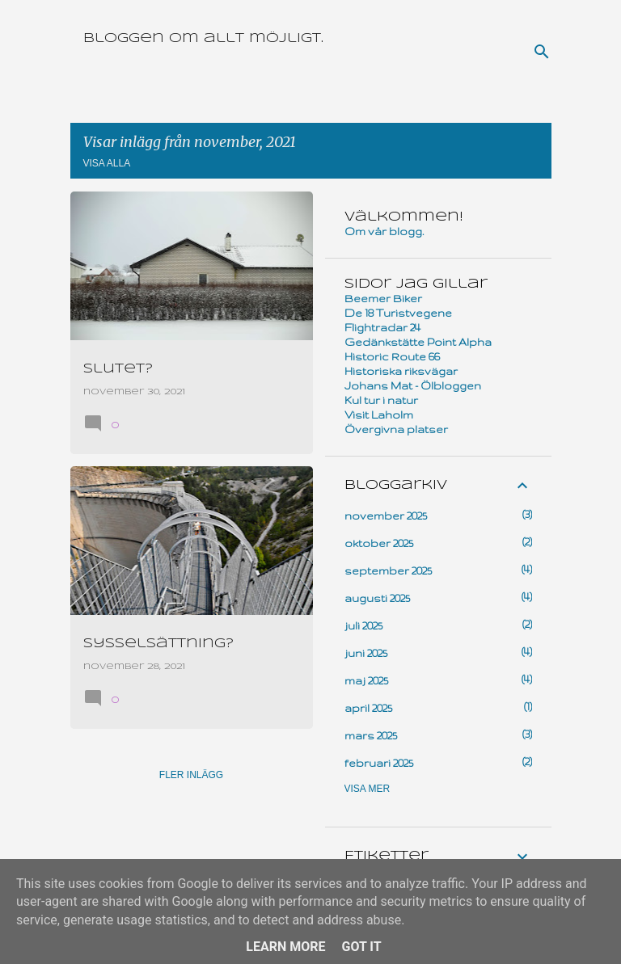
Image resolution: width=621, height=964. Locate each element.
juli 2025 (363, 625)
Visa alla (107, 163)
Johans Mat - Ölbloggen (412, 385)
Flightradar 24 (382, 327)
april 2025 (368, 708)
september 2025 (388, 570)
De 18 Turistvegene (398, 312)
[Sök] (541, 51)
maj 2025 (366, 680)
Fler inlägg (191, 775)
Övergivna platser (396, 429)
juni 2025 (365, 653)
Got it (361, 946)
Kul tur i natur (381, 400)
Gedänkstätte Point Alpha (418, 341)
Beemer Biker (383, 298)
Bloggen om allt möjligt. (203, 38)
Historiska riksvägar (401, 371)
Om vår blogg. (384, 231)
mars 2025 (370, 735)
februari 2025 (378, 762)
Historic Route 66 (392, 356)
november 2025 (385, 515)
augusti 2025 (377, 598)
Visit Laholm (378, 414)
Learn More (285, 946)
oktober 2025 (378, 543)
